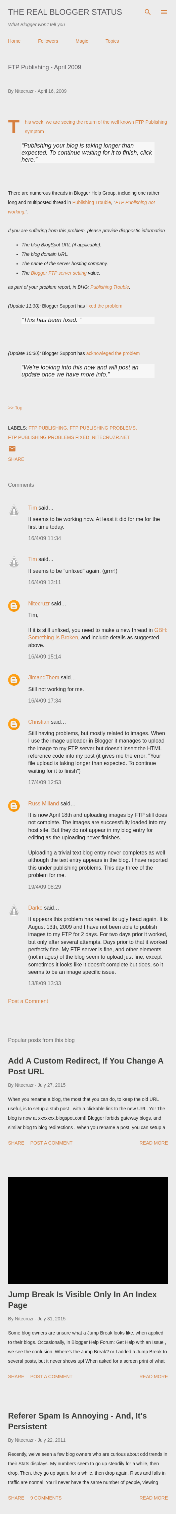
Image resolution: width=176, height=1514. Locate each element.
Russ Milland (43, 803)
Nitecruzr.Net (111, 437)
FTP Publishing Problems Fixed (48, 437)
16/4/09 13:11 (44, 582)
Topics (112, 41)
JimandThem (43, 677)
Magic (82, 41)
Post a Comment (28, 1001)
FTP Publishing (48, 428)
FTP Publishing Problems (103, 428)
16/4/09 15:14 (44, 657)
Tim (32, 508)
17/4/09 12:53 (44, 782)
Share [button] (16, 459)
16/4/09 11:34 (44, 538)
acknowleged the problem (113, 353)
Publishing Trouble (91, 202)
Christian (38, 722)
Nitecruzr (39, 603)
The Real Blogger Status (65, 11)
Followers (48, 41)
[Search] (148, 12)
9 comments (45, 1498)
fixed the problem (104, 306)
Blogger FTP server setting (59, 273)
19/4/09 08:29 (44, 887)
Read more (153, 1143)
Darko (35, 908)
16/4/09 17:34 (44, 701)
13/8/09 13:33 (44, 983)
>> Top (15, 407)
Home (14, 41)
